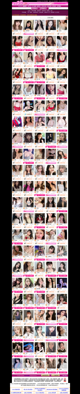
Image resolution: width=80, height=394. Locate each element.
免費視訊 (21, 30)
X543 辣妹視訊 (16, 389)
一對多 (32, 30)
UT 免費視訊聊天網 (16, 392)
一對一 (21, 47)
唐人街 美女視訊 (28, 389)
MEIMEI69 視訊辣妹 (52, 389)
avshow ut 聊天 (27, 375)
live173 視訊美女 (40, 392)
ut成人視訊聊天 (28, 392)
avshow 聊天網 (52, 392)
